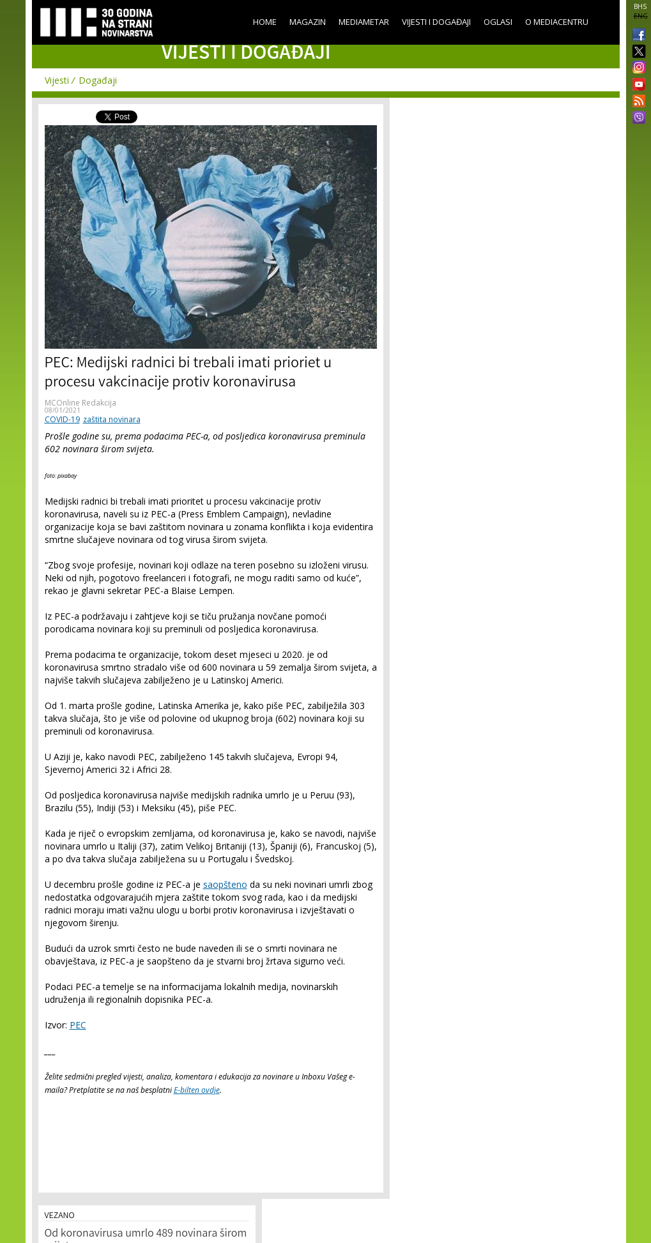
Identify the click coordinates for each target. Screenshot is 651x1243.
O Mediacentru (556, 21)
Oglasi (498, 21)
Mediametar (364, 21)
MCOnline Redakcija (80, 402)
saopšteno (225, 884)
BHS (640, 6)
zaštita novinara (112, 419)
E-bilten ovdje (197, 1090)
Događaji (98, 80)
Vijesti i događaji (436, 21)
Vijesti (57, 80)
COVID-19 (62, 419)
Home (265, 21)
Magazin (307, 21)
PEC (78, 1025)
